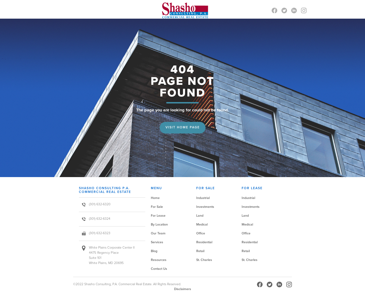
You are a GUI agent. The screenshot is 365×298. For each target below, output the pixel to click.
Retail (200, 251)
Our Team (158, 233)
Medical (202, 224)
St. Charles (204, 260)
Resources (158, 260)
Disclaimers (182, 289)
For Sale (157, 207)
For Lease (158, 216)
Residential (204, 242)
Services (157, 242)
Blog (154, 251)
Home (155, 198)
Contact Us (159, 269)
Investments (205, 207)
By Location (159, 224)
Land (199, 216)
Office (200, 233)
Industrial (203, 198)
